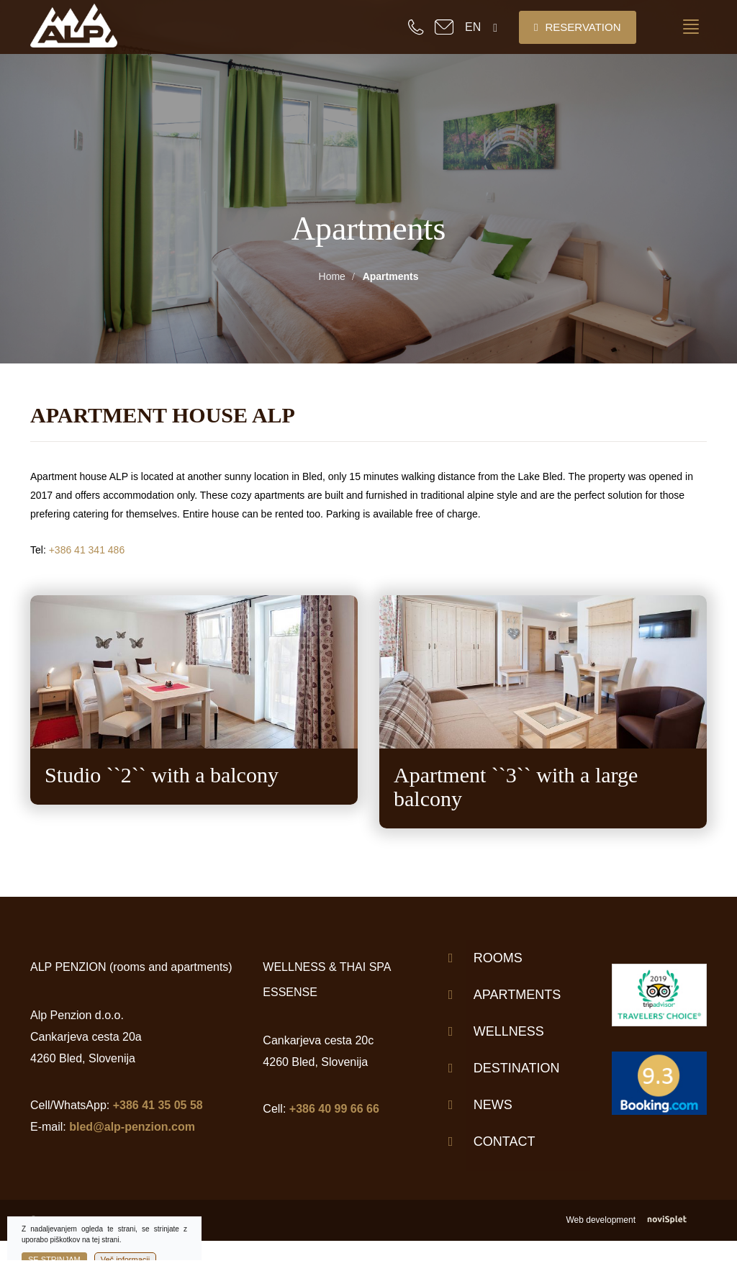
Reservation (577, 27)
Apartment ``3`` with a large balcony (516, 786)
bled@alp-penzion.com (132, 1127)
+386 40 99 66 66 (334, 1109)
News (493, 1105)
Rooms (498, 958)
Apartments (517, 994)
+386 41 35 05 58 (158, 1105)
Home (332, 276)
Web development (636, 1220)
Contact (504, 1141)
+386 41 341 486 (87, 550)
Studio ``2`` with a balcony (162, 775)
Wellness (509, 1031)
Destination (517, 1068)
